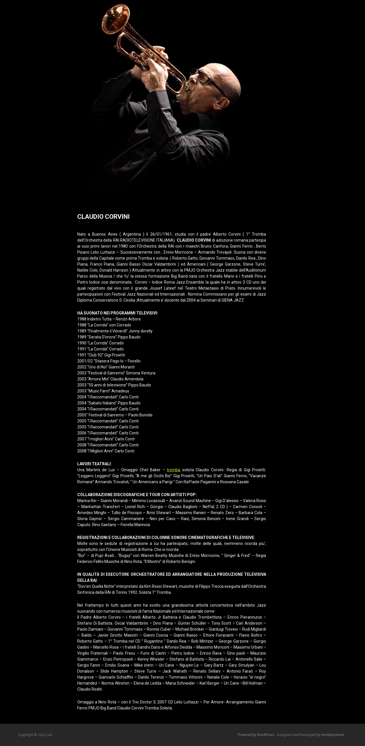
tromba (173, 470)
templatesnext (332, 735)
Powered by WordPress (256, 735)
